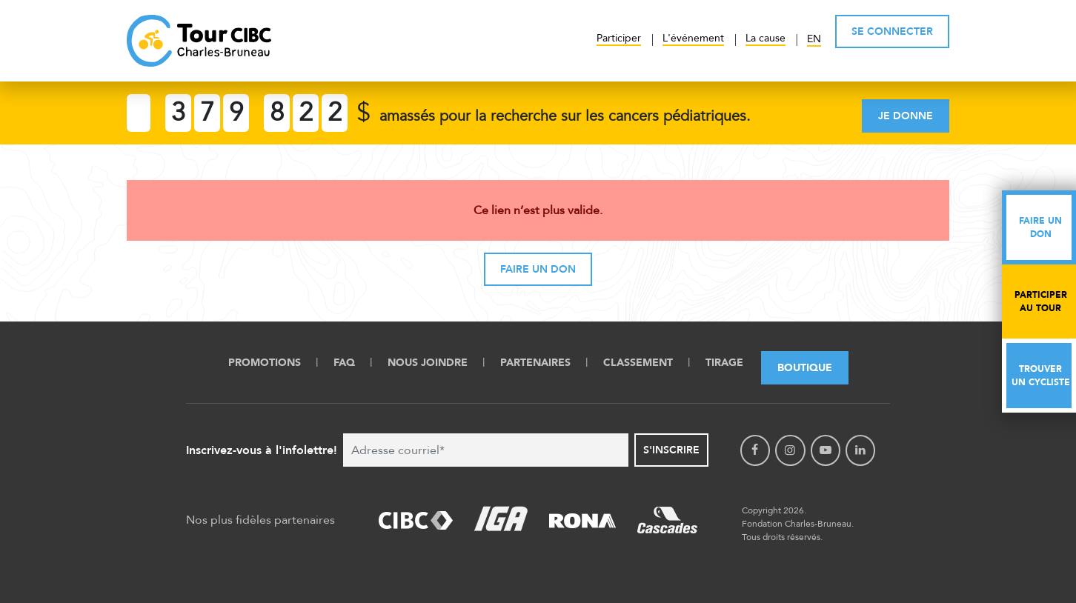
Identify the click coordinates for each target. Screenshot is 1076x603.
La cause (765, 38)
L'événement (693, 38)
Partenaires (535, 363)
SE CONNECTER (892, 31)
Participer (619, 38)
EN (814, 39)
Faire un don (538, 269)
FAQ (344, 363)
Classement (638, 363)
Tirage (724, 363)
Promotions (264, 363)
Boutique (804, 368)
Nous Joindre (428, 363)
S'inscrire (671, 450)
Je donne (905, 116)
